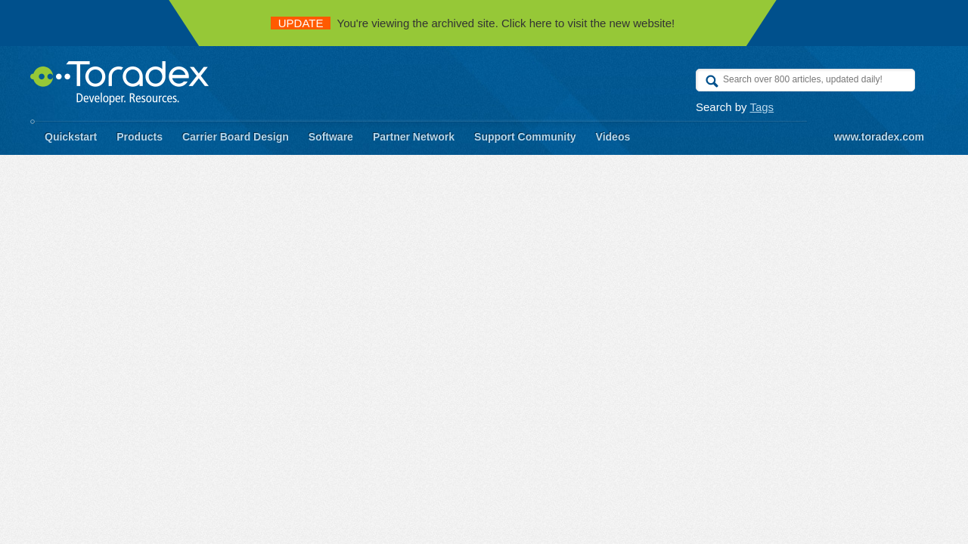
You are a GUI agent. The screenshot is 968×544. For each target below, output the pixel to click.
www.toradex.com (879, 137)
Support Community (525, 137)
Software (331, 137)
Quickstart (71, 137)
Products (139, 137)
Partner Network (414, 137)
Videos (613, 137)
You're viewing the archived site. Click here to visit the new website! (473, 23)
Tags (761, 106)
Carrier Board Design (235, 137)
